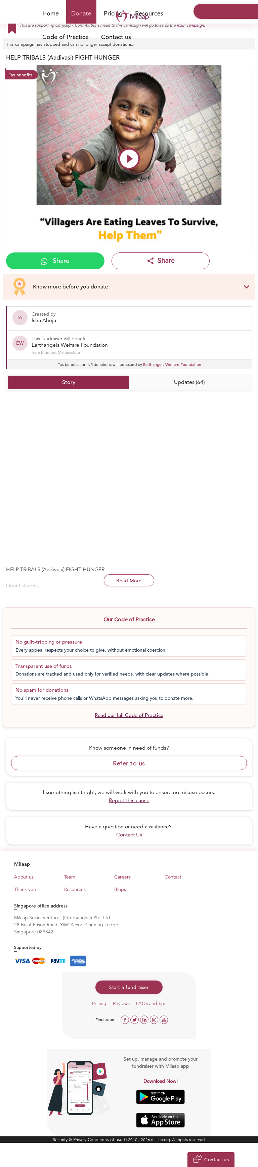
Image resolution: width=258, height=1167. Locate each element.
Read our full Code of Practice (129, 715)
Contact (173, 877)
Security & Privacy (70, 1139)
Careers (122, 877)
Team (69, 877)
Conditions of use (106, 1139)
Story (68, 382)
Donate (81, 13)
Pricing (99, 1003)
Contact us (116, 37)
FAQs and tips (151, 1003)
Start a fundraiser (129, 987)
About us (24, 877)
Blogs (120, 889)
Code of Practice (65, 37)
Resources (149, 13)
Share (55, 260)
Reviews (121, 1003)
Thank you (25, 889)
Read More (129, 581)
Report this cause (129, 800)
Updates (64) (189, 382)
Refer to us (129, 763)
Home (50, 13)
